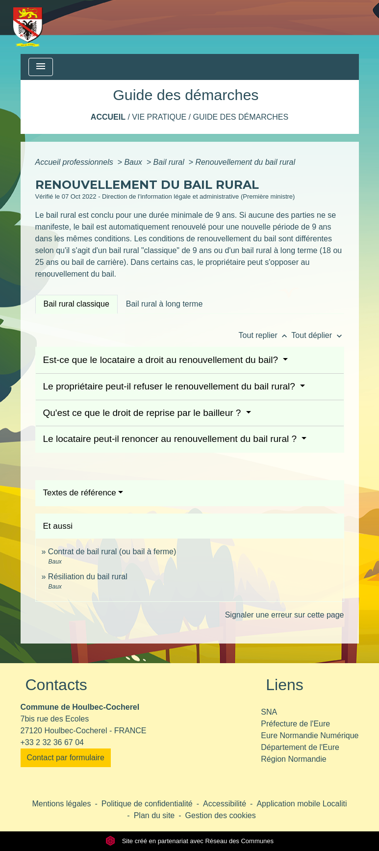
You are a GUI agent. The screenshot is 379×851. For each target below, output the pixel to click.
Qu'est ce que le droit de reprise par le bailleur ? (143, 413)
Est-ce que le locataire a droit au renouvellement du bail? (162, 360)
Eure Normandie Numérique (309, 735)
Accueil (108, 117)
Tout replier (265, 335)
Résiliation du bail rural (87, 576)
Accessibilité (224, 803)
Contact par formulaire (65, 757)
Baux (134, 162)
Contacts (56, 685)
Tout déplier (317, 335)
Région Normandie (293, 759)
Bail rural (170, 162)
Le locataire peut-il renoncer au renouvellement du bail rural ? (171, 439)
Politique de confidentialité (147, 803)
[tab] (76, 304)
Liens (284, 685)
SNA (269, 712)
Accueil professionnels (75, 162)
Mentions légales (61, 803)
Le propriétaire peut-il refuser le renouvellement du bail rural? (170, 386)
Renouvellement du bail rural (245, 162)
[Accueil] (28, 27)
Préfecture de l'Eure (295, 724)
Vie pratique (159, 117)
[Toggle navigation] (40, 67)
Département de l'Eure (300, 747)
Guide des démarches (240, 117)
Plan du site (154, 815)
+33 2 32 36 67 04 (52, 742)
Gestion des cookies (220, 815)
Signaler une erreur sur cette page (284, 615)
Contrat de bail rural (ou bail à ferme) (112, 551)
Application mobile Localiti (301, 803)
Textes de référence (79, 492)
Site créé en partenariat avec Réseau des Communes (189, 841)
